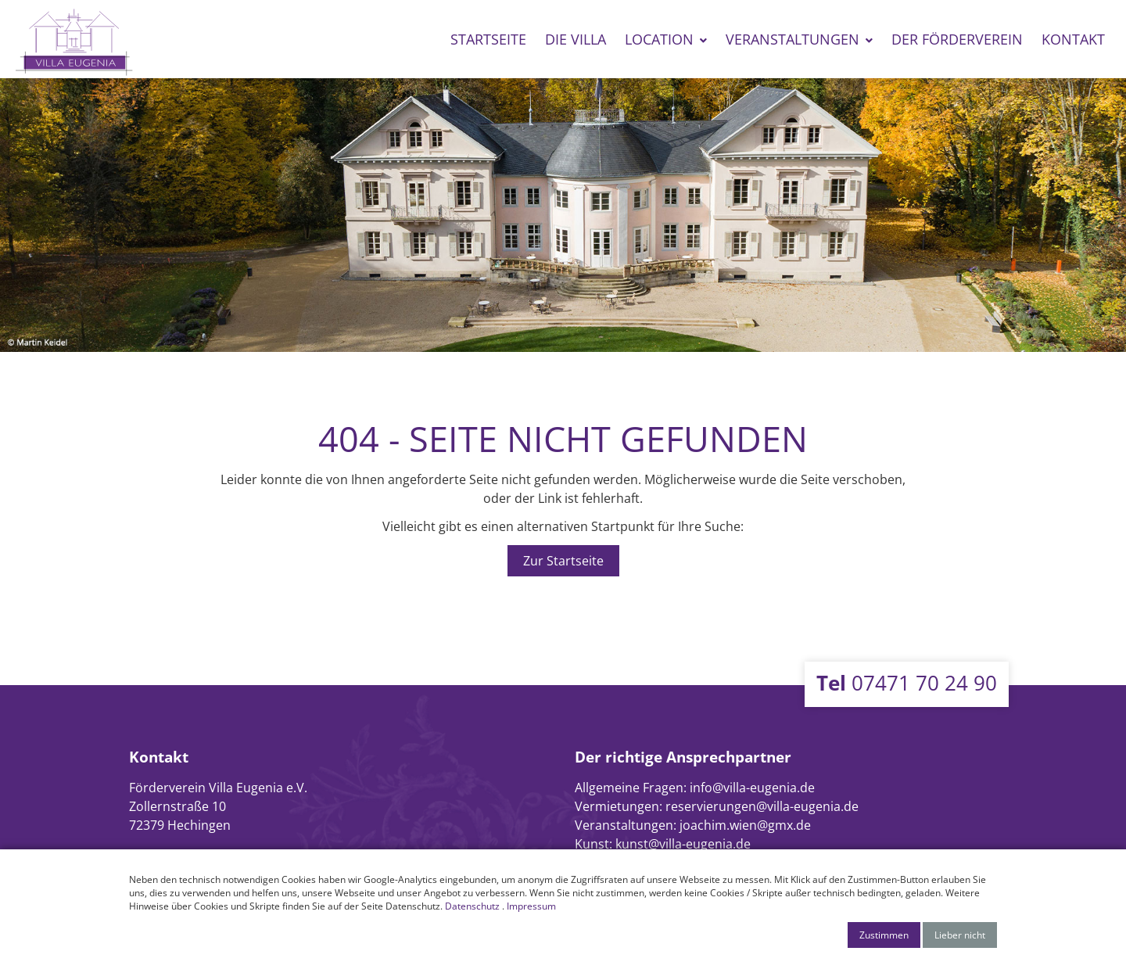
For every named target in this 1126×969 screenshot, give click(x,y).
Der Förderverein (957, 39)
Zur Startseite (563, 560)
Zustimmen (884, 935)
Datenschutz (472, 906)
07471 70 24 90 (906, 683)
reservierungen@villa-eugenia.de (762, 806)
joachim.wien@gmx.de (745, 825)
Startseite (488, 39)
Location (659, 39)
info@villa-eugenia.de (752, 787)
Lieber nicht (959, 935)
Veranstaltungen (792, 39)
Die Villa (575, 39)
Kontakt (1073, 39)
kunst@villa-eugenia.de (683, 843)
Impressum (531, 906)
